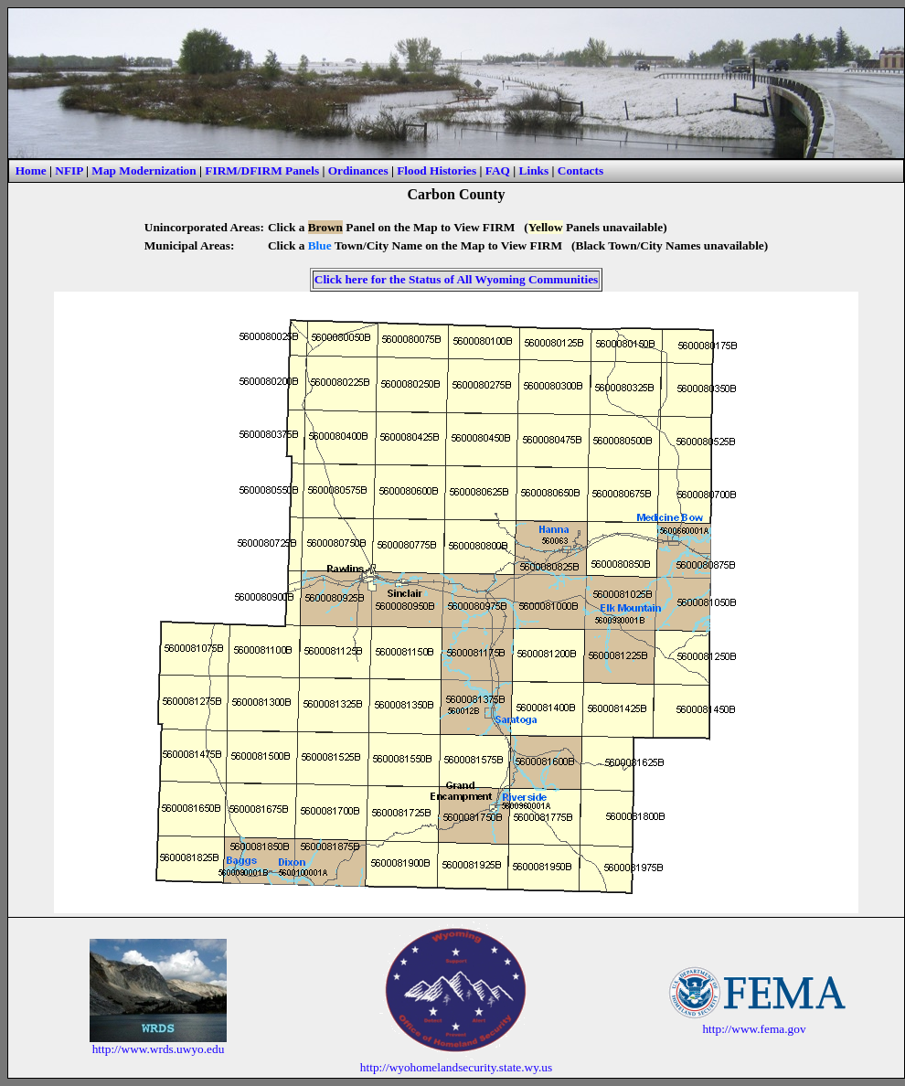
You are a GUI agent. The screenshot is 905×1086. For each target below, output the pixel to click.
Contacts (580, 170)
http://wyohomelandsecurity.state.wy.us (456, 1067)
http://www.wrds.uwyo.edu (158, 1049)
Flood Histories (436, 170)
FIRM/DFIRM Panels (262, 170)
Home (31, 170)
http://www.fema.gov (753, 1029)
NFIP (68, 170)
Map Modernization (143, 170)
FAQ (497, 170)
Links (534, 170)
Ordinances (358, 170)
